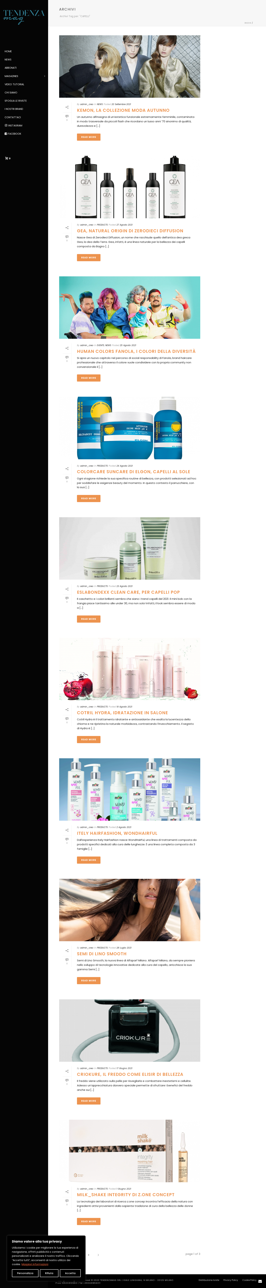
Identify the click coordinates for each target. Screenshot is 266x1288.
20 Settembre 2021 (121, 104)
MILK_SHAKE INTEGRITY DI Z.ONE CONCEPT (126, 1195)
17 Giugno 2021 (124, 1068)
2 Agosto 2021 (124, 827)
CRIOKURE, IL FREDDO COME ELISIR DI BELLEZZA (130, 1074)
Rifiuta (49, 1273)
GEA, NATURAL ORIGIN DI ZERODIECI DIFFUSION (130, 231)
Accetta (70, 1273)
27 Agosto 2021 (125, 224)
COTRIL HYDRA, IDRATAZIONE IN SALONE (122, 713)
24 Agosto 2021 (125, 465)
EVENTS (100, 345)
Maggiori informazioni (35, 1264)
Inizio (247, 23)
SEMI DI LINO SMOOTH (102, 954)
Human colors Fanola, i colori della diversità (136, 351)
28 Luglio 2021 (124, 947)
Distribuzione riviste (209, 1280)
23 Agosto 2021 (125, 586)
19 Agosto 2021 (124, 706)
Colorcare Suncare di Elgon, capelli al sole (133, 472)
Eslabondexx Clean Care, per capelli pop (128, 592)
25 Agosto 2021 (128, 345)
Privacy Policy (230, 1280)
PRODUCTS (102, 224)
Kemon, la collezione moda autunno (123, 110)
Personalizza (25, 1273)
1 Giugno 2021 (124, 1188)
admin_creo (86, 104)
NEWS (100, 104)
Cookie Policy (249, 1280)
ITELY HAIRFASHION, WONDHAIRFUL (117, 833)
